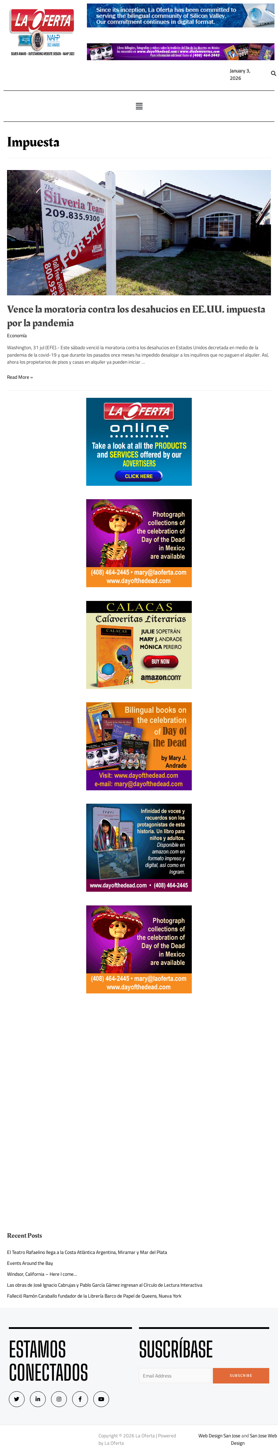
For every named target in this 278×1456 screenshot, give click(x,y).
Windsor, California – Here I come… (42, 1274)
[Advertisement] (139, 1056)
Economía (17, 335)
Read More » (20, 377)
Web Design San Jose (219, 1435)
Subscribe (241, 1375)
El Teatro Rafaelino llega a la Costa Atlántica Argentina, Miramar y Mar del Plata (87, 1252)
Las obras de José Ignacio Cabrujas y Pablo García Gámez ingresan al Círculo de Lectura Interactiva (104, 1284)
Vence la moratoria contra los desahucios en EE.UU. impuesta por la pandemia (136, 316)
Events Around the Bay (30, 1263)
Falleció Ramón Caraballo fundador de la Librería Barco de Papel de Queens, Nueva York (94, 1295)
